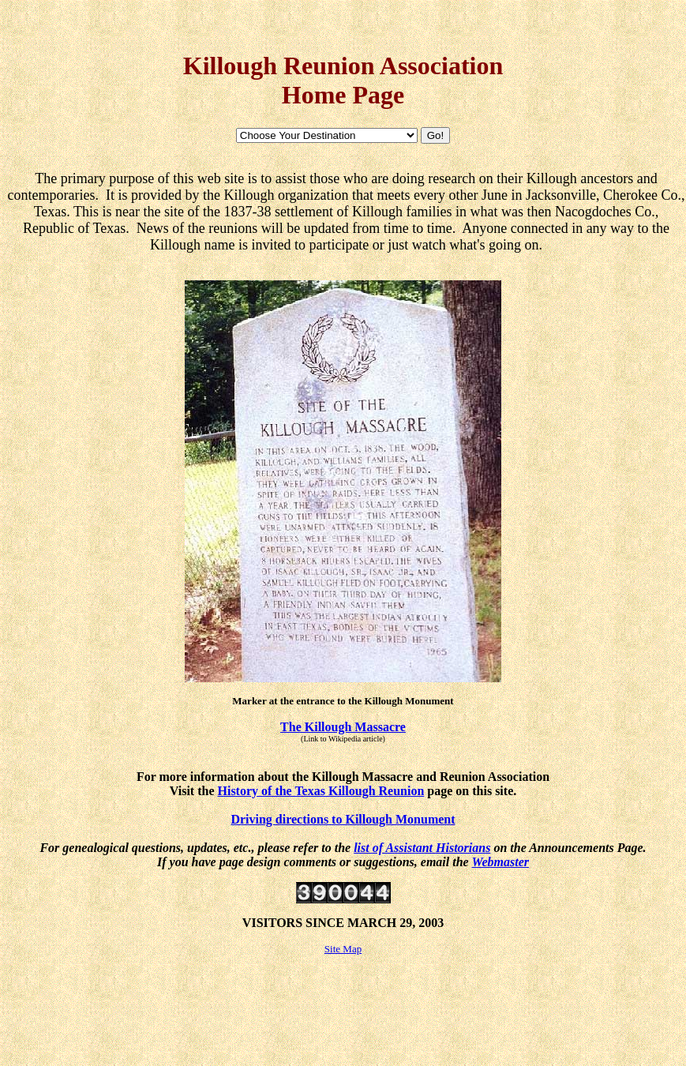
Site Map (343, 949)
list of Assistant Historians (422, 847)
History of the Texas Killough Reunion (321, 791)
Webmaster (500, 862)
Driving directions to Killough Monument (343, 819)
